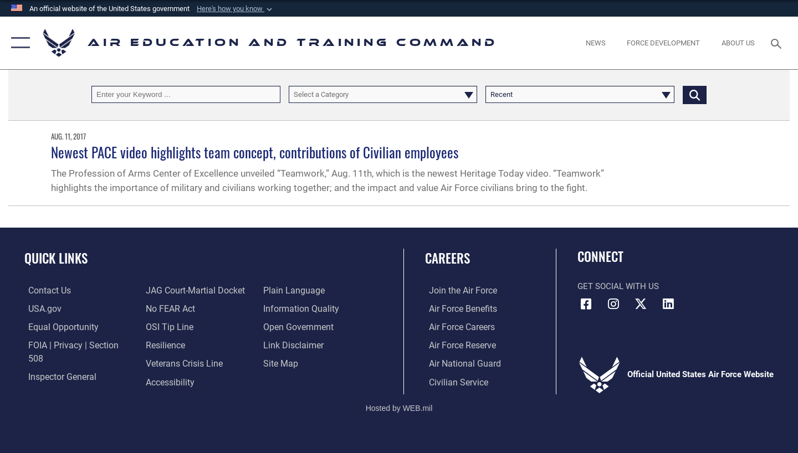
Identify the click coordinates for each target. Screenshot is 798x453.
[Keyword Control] (185, 94)
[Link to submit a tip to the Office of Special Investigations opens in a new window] (167, 308)
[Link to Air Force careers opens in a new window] (457, 326)
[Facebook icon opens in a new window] (585, 304)
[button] (235, 8)
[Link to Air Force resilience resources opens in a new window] (164, 326)
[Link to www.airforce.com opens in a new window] (458, 290)
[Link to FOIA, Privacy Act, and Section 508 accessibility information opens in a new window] (75, 344)
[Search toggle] (777, 42)
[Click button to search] (695, 94)
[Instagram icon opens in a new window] (613, 304)
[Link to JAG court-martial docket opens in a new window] (72, 381)
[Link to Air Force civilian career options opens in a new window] (453, 381)
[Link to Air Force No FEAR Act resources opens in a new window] (169, 290)
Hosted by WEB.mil (399, 406)
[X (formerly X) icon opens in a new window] (640, 304)
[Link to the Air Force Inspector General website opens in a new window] (57, 363)
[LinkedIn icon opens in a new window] (667, 304)
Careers (447, 258)
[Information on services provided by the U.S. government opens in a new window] (40, 308)
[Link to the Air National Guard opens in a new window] (459, 363)
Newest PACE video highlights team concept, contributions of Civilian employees (254, 152)
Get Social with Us (618, 286)
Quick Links (56, 258)
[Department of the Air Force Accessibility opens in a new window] (168, 363)
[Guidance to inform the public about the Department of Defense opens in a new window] (299, 290)
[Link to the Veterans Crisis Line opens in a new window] (182, 344)
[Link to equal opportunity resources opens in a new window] (57, 326)
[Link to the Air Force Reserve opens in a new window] (457, 344)
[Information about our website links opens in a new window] (293, 326)
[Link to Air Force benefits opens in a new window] (458, 308)
